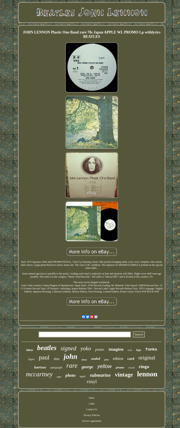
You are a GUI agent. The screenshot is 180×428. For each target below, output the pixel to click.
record (131, 367)
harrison (40, 367)
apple (83, 376)
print (106, 359)
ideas (29, 350)
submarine (100, 375)
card (130, 359)
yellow (104, 366)
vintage (124, 374)
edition (118, 358)
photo (70, 375)
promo (120, 367)
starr (59, 377)
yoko (85, 348)
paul (44, 357)
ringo (144, 366)
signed (68, 348)
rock (130, 350)
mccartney (39, 374)
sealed (95, 359)
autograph (56, 367)
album (84, 360)
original (146, 358)
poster (99, 349)
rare (71, 365)
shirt (56, 359)
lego (138, 350)
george (87, 367)
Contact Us (91, 409)
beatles (46, 348)
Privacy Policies (92, 415)
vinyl (92, 381)
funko (151, 349)
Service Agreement (91, 421)
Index (91, 397)
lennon (147, 374)
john (70, 357)
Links (91, 403)
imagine (116, 349)
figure (31, 359)
